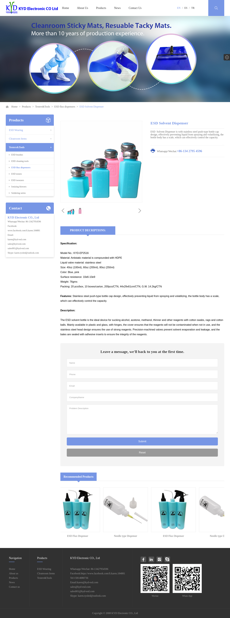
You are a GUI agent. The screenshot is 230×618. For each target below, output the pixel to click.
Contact (15, 208)
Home (65, 8)
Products (101, 8)
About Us (82, 8)
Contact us (14, 586)
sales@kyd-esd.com (17, 244)
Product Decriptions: (88, 230)
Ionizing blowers (18, 186)
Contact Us (135, 8)
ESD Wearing (16, 130)
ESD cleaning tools (20, 161)
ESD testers (16, 174)
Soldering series (18, 193)
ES (185, 8)
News (117, 8)
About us (13, 573)
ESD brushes (17, 155)
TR (193, 8)
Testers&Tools (42, 106)
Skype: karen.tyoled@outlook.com (23, 253)
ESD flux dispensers (64, 106)
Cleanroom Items (18, 138)
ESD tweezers (17, 180)
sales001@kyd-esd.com (18, 248)
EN (178, 8)
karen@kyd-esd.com (17, 239)
